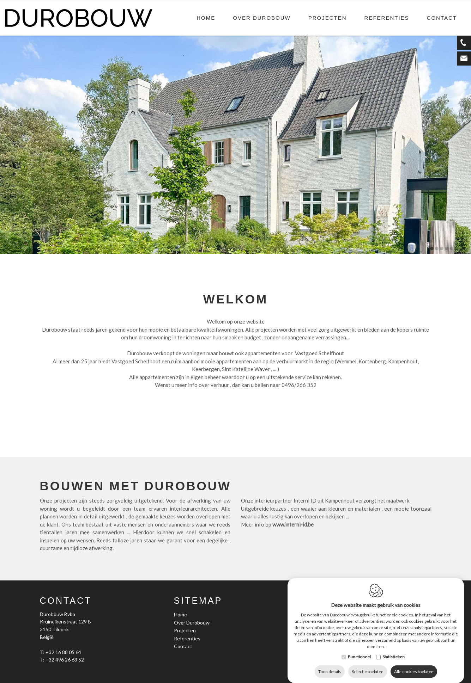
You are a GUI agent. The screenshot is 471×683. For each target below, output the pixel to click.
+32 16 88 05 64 (63, 652)
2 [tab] (437, 248)
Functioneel (359, 649)
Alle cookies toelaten (414, 664)
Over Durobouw (262, 18)
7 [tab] (461, 248)
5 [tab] (451, 248)
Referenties (386, 18)
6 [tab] (456, 248)
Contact (442, 18)
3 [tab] (441, 248)
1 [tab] (432, 248)
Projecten (327, 18)
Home (206, 18)
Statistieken (393, 649)
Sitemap (198, 600)
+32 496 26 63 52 (65, 660)
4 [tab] (446, 248)
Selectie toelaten (368, 664)
